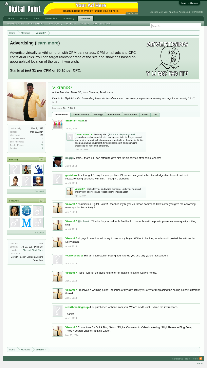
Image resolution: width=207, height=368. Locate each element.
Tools (36, 18)
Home (11, 18)
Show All (39, 191)
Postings (98, 114)
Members (85, 18)
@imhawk (83, 221)
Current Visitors (36, 23)
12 (41, 200)
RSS (200, 358)
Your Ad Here (132, 13)
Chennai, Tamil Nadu (33, 250)
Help (187, 358)
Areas (145, 114)
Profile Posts (61, 114)
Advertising (68, 18)
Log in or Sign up (189, 3)
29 (41, 159)
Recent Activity (81, 114)
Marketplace (131, 114)
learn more (47, 43)
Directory (84, 23)
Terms (200, 363)
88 (42, 145)
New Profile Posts (102, 23)
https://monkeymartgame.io (122, 134)
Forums (24, 18)
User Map (71, 23)
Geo (155, 114)
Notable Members (15, 23)
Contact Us (177, 358)
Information (114, 114)
